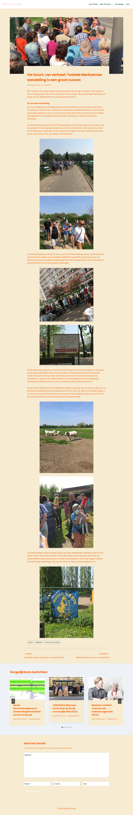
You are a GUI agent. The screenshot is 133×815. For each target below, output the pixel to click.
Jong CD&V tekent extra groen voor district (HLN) (44, 655)
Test (127, 4)
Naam (28, 784)
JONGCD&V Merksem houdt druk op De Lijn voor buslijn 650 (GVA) (65, 708)
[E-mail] (66, 783)
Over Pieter (93, 4)
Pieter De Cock (35, 85)
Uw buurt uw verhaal (52, 642)
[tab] (62, 727)
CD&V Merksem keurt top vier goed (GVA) (88, 655)
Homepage (119, 4)
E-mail (57, 784)
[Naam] (37, 783)
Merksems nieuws (33, 70)
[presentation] (27, 688)
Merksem (38, 642)
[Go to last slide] (13, 701)
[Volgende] (119, 701)
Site (85, 784)
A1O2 (30, 642)
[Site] (96, 783)
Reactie (28, 755)
